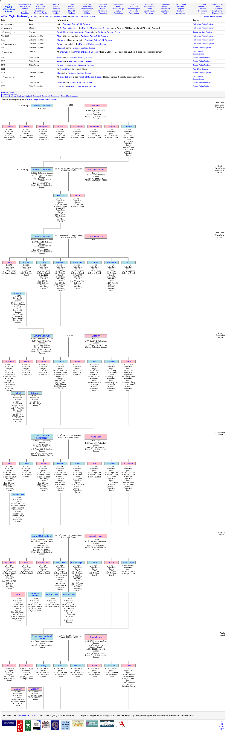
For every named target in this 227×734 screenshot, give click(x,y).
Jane (9, 464)
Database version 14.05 (28, 715)
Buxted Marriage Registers (203, 32)
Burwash (55, 4)
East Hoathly (25, 6)
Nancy (60, 86)
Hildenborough (118, 9)
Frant (118, 6)
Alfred (59, 61)
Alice (60, 127)
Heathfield (56, 9)
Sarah (128, 361)
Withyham (149, 13)
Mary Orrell (43, 562)
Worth (165, 13)
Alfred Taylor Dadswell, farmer (19, 16)
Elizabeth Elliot (96, 236)
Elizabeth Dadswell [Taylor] (83, 16)
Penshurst (87, 11)
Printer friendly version (213, 16)
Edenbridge (40, 6)
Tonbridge (25, 13)
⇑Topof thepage (221, 725)
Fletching (71, 6)
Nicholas (60, 262)
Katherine (94, 127)
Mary (26, 127)
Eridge (55, 6)
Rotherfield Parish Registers (203, 24)
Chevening (87, 4)
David (128, 262)
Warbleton (103, 13)
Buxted (71, 4)
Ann (59, 44)
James (77, 464)
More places (180, 13)
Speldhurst (165, 11)
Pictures (203, 9)
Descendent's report (9, 94)
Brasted (40, 4)
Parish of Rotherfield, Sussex (76, 24)
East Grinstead (180, 4)
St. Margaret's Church (81, 32)
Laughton (180, 9)
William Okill (69, 594)
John (43, 262)
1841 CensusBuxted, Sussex (199, 53)
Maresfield (56, 11)
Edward (60, 65)
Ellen (59, 73)
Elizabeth (61, 48)
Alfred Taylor (128, 562)
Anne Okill (96, 437)
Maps (203, 13)
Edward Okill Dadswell (55, 16)
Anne (43, 361)
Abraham (111, 262)
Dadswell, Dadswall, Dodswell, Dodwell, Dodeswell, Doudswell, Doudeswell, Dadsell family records (39, 96)
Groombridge (149, 6)
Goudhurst (134, 6)
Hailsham (180, 6)
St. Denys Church (67, 28)
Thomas (94, 262)
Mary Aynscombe (96, 169)
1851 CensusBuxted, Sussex (199, 78)
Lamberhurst (165, 9)
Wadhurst (71, 13)
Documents (202, 11)
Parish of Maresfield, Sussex (82, 86)
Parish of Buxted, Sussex (110, 32)
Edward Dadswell (42, 236)
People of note (218, 11)
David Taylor (60, 562)
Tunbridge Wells (40, 13)
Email (218, 6)
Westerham (118, 13)
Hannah (77, 361)
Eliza (59, 36)
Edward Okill (18, 495)
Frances (9, 127)
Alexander (77, 262)
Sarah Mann (62, 32)
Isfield (149, 9)
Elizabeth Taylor (95, 536)
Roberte (128, 127)
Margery (111, 127)
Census (203, 4)
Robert (26, 262)
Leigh (25, 11)
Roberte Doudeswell (41, 169)
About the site (217, 4)
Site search (217, 9)
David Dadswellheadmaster (42, 436)
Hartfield (24, 9)
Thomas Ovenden (35, 594)
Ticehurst (180, 11)
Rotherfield (102, 11)
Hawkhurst (40, 9)
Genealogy (202, 6)
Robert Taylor (77, 562)
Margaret (61, 40)
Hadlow (165, 6)
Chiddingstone (118, 4)
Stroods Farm (65, 77)
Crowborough (165, 4)
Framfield (102, 6)
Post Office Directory (201, 69)
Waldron (87, 13)
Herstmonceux (87, 9)
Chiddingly (103, 4)
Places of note (217, 13)
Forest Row (87, 6)
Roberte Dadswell (42, 105)
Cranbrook (149, 4)
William (60, 82)
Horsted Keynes (134, 9)
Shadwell (63, 52)
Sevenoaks (133, 11)
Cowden (134, 4)
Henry (60, 57)
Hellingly (71, 9)
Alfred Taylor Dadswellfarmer (42, 637)
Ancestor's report (8, 92)
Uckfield (56, 13)
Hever (102, 9)
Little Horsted (40, 11)
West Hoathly (134, 13)
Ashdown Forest (24, 4)
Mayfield (71, 11)
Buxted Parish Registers (202, 48)
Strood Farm (65, 69)
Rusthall (118, 11)
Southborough (149, 11)
